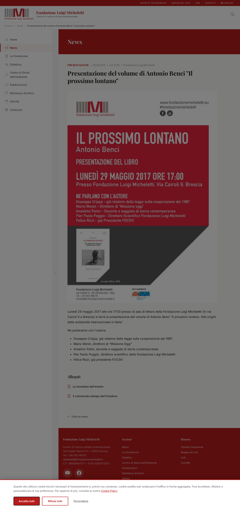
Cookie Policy (109, 490)
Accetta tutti (26, 501)
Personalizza (81, 500)
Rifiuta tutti (55, 501)
